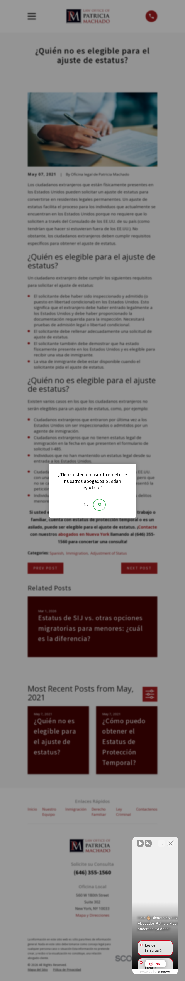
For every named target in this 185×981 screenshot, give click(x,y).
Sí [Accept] (99, 504)
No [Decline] (86, 504)
